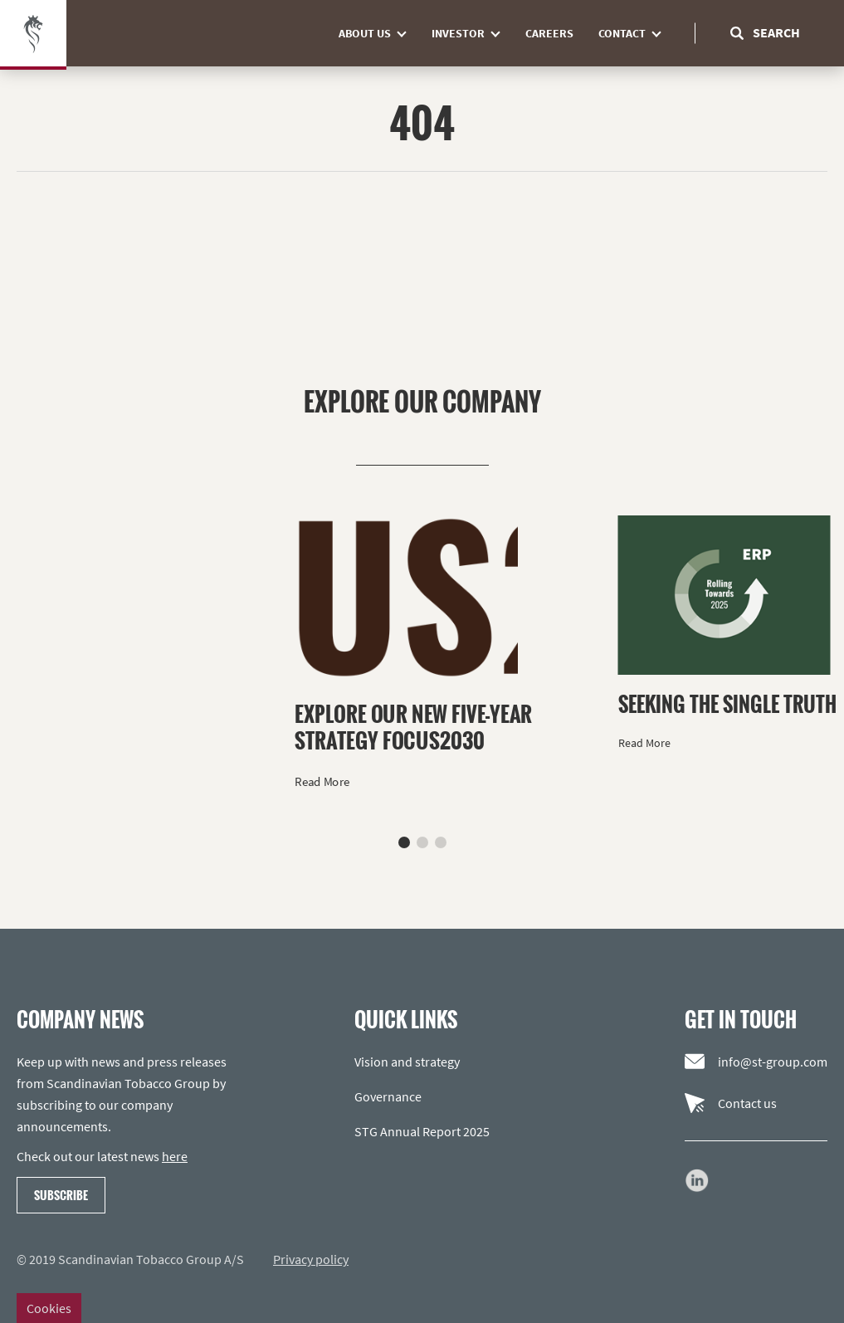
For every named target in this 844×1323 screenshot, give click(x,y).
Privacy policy (311, 1259)
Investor (472, 33)
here (175, 1156)
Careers (549, 33)
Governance (388, 1096)
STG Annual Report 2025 (422, 1131)
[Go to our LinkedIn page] (697, 1180)
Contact (636, 33)
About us (379, 33)
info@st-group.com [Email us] (756, 1062)
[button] (404, 842)
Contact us (731, 1103)
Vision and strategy (407, 1061)
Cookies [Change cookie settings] (49, 1308)
